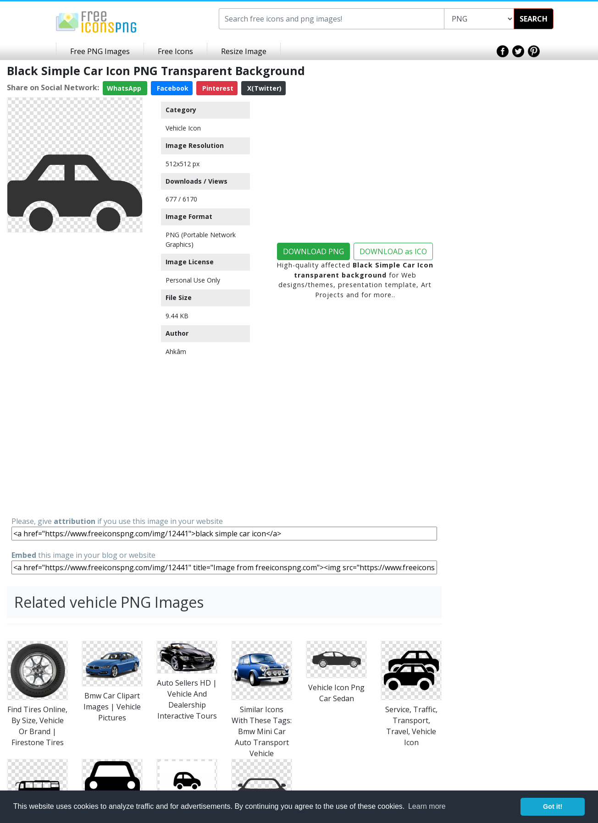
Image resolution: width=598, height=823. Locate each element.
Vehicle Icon (183, 128)
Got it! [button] (552, 806)
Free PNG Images (100, 51)
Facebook (171, 88)
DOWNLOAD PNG (313, 251)
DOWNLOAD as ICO (393, 251)
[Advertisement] (75, 373)
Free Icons (175, 51)
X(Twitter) (263, 88)
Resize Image (243, 51)
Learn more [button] (427, 806)
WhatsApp (125, 88)
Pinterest (216, 88)
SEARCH (534, 19)
